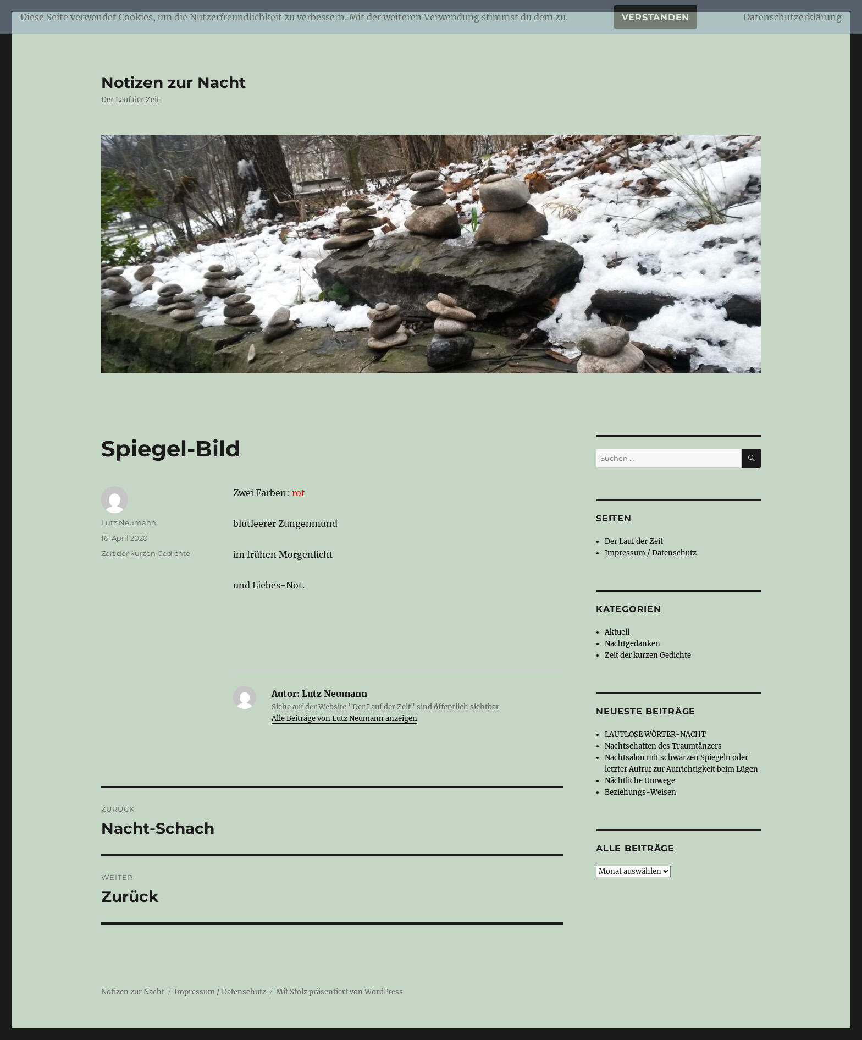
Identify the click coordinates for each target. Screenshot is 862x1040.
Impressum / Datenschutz (651, 553)
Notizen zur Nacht (173, 82)
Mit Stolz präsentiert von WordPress (339, 992)
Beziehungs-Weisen (640, 792)
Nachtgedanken (632, 643)
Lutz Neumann (128, 522)
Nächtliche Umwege (640, 780)
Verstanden (656, 17)
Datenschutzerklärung (792, 17)
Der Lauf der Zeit (634, 541)
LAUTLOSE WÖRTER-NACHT (655, 734)
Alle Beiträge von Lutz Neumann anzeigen (344, 718)
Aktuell (617, 632)
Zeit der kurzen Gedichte (145, 553)
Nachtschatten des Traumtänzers (663, 746)
